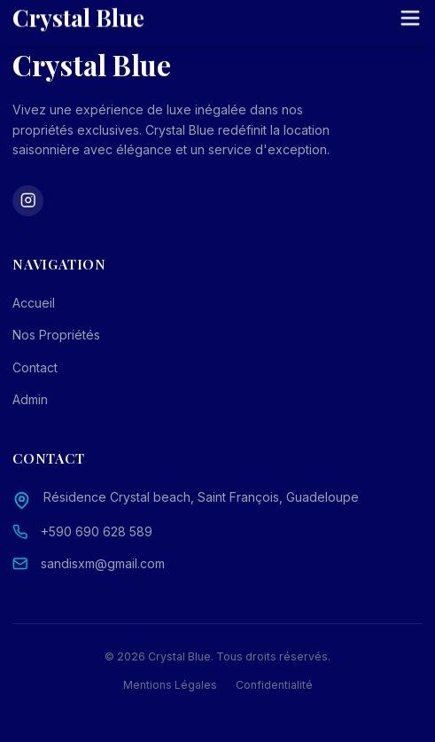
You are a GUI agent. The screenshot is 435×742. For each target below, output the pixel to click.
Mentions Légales (170, 684)
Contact (35, 367)
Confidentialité (274, 684)
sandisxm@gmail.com (103, 563)
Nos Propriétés (56, 334)
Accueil (33, 302)
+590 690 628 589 (96, 531)
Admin (30, 399)
